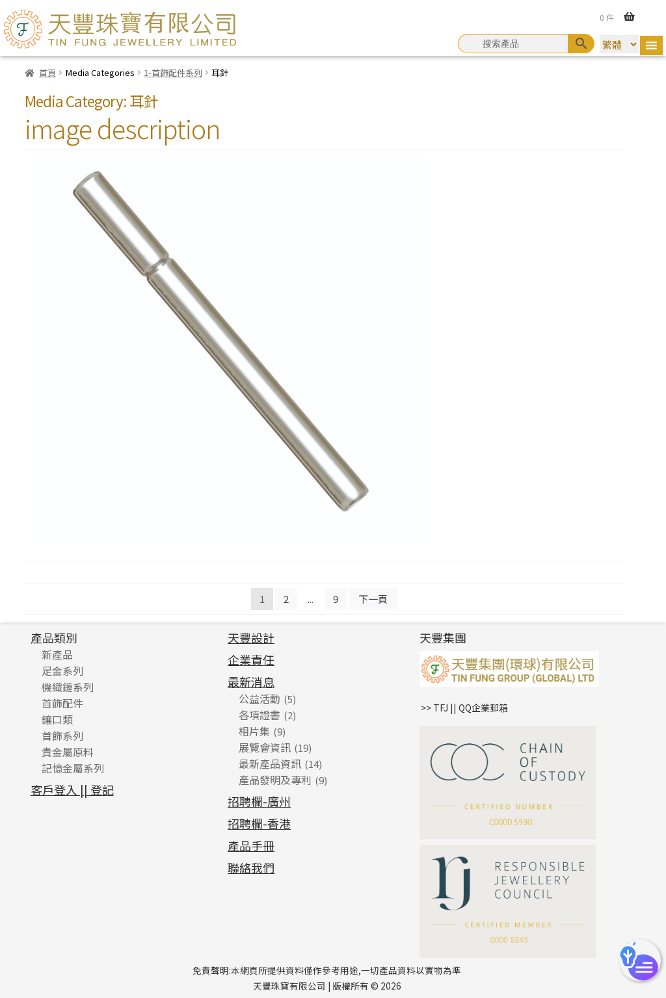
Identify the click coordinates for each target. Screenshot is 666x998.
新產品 (57, 654)
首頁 (47, 72)
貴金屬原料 (68, 752)
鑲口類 (57, 719)
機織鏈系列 (68, 687)
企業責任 (251, 659)
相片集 (254, 731)
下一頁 (373, 599)
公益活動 (259, 698)
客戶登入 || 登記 (72, 789)
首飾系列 (62, 735)
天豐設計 (251, 637)
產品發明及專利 (275, 779)
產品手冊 (251, 845)
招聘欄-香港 (259, 823)
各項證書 (259, 715)
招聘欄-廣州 (259, 801)
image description (122, 127)
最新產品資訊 (270, 763)
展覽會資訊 (265, 747)
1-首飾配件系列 (173, 72)
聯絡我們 (251, 867)
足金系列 (62, 670)
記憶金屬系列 (73, 768)
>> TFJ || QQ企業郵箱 (464, 707)
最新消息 (251, 681)
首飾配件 (62, 703)
